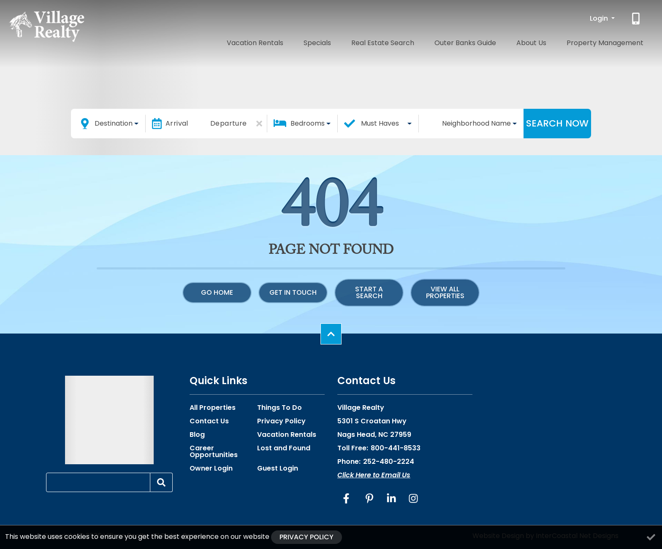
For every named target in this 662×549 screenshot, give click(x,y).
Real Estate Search (425, 41)
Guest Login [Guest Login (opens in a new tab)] (277, 468)
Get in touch (293, 292)
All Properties (213, 407)
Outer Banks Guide (496, 41)
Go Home (217, 292)
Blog (197, 434)
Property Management (611, 41)
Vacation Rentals (321, 41)
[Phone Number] (636, 18)
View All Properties (445, 292)
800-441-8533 (396, 448)
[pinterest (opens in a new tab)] (369, 498)
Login (600, 18)
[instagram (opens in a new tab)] (413, 498)
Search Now (557, 123)
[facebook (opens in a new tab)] (347, 498)
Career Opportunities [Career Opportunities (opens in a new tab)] (214, 451)
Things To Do (279, 407)
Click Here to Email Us (373, 475)
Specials (372, 41)
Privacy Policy (281, 421)
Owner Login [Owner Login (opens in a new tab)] (211, 468)
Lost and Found (283, 448)
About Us (550, 41)
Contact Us (209, 421)
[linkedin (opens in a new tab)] (391, 498)
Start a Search (369, 292)
